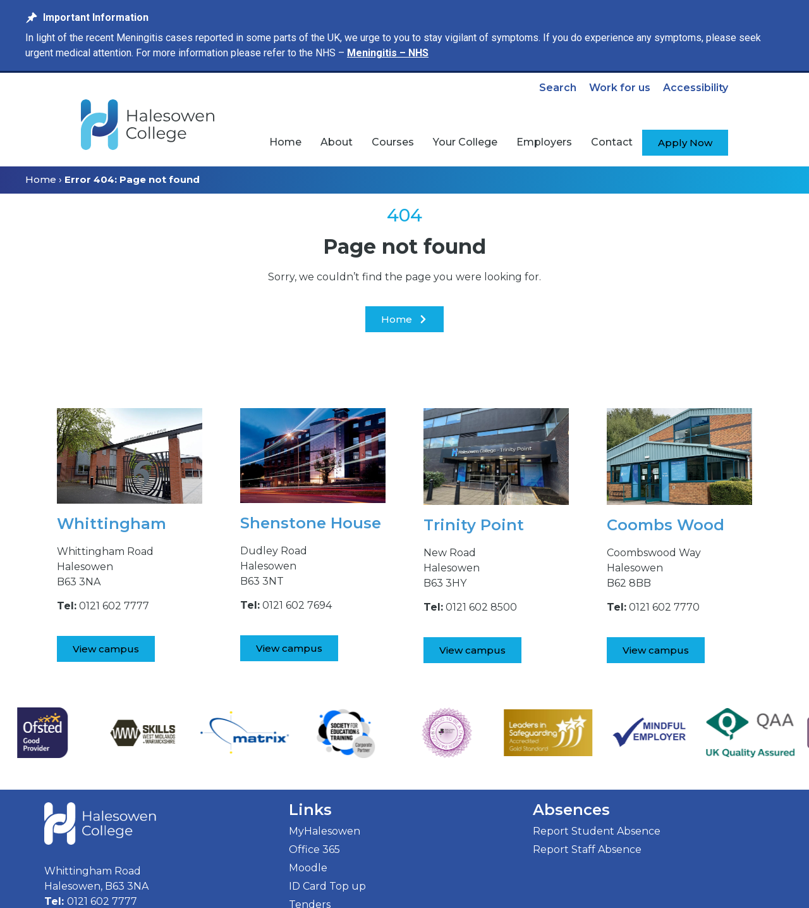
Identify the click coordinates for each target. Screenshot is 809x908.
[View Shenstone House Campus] (289, 648)
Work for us (619, 88)
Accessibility (695, 88)
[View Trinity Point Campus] (472, 650)
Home (40, 179)
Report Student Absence (596, 831)
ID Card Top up (327, 886)
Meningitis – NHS (388, 53)
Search (557, 88)
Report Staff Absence (587, 849)
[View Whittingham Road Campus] (106, 649)
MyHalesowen (324, 831)
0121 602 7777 (102, 901)
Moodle (308, 868)
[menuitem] (285, 142)
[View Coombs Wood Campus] (656, 650)
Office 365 (314, 849)
